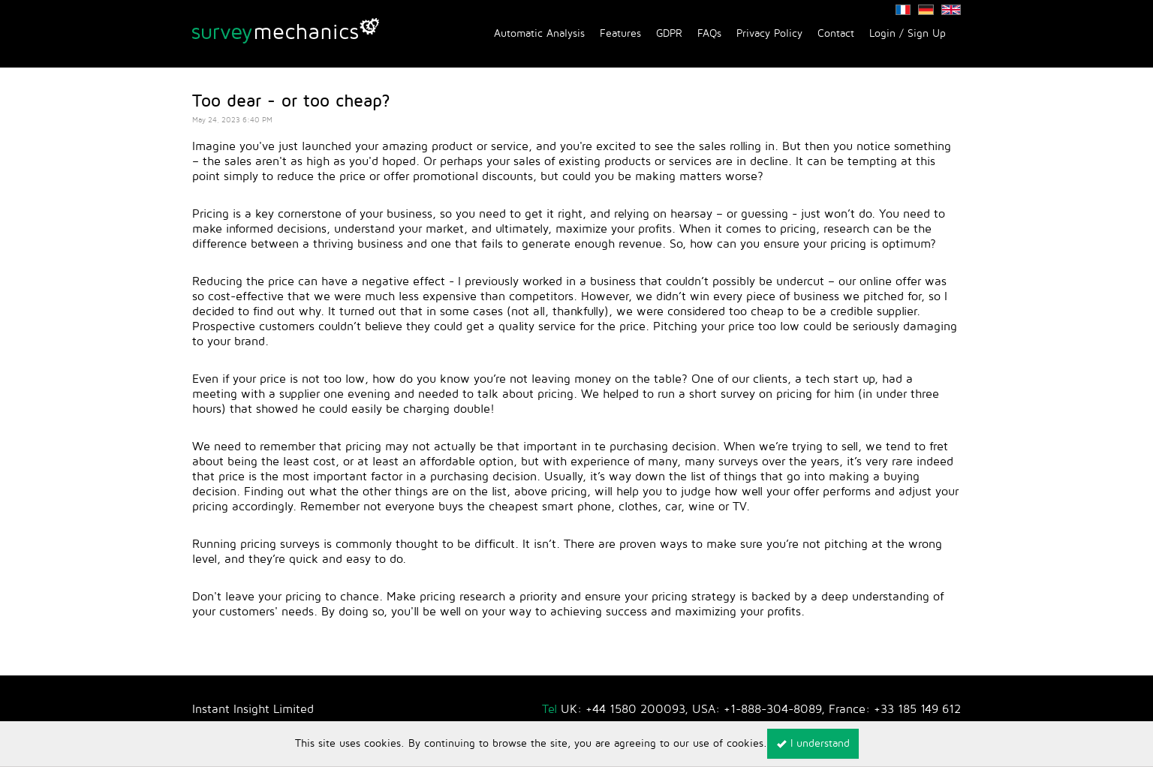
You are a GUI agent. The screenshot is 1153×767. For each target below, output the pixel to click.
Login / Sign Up (907, 33)
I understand (813, 743)
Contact (835, 33)
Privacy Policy (769, 33)
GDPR (669, 33)
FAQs (709, 33)
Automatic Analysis (539, 33)
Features (620, 33)
